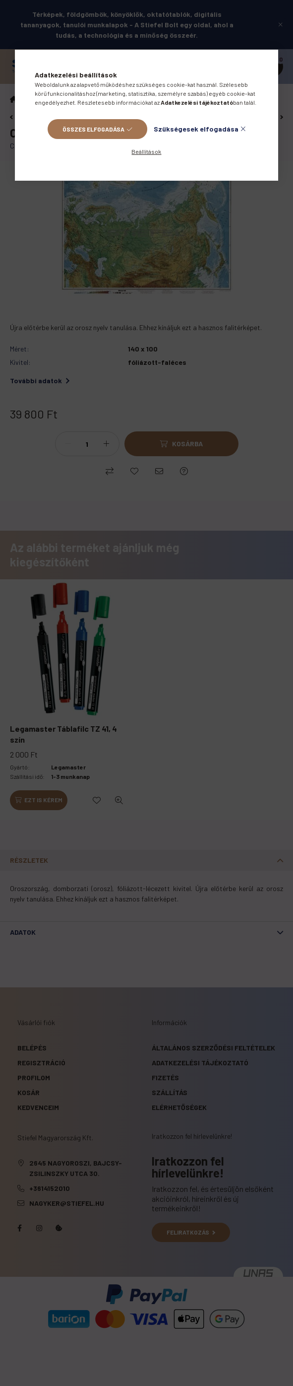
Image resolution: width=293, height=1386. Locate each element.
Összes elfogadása (93, 129)
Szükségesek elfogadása (196, 129)
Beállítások (146, 151)
